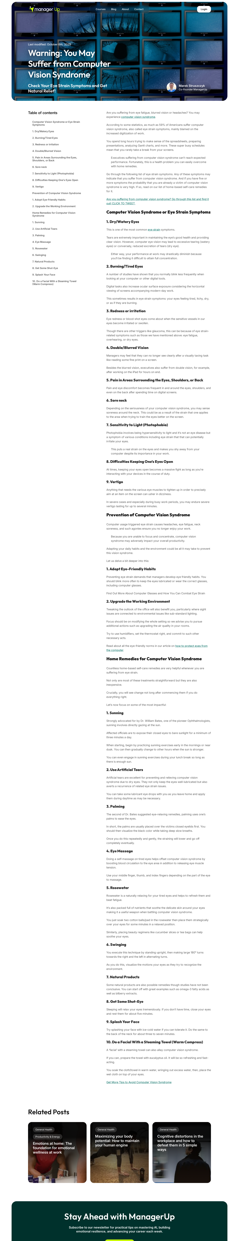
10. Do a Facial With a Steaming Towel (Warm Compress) (54, 283)
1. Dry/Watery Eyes (43, 131)
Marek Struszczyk (192, 86)
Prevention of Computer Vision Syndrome (56, 193)
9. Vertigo (38, 186)
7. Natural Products (43, 261)
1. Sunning (38, 222)
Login (204, 9)
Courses (101, 9)
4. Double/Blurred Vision (46, 150)
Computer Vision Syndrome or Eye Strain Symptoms (56, 123)
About (125, 9)
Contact (138, 9)
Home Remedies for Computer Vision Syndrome (53, 214)
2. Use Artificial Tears (44, 228)
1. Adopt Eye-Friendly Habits (49, 199)
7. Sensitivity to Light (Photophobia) (53, 173)
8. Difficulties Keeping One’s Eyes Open (55, 180)
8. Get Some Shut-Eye (45, 268)
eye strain (154, 229)
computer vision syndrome (138, 116)
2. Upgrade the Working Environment (54, 206)
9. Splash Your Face (43, 274)
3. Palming (38, 235)
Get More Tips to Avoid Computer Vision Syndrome (138, 1082)
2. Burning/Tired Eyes (45, 137)
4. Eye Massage (41, 241)
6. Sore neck (39, 166)
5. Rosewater (40, 248)
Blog (113, 9)
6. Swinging (39, 254)
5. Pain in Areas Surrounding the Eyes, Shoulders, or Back (54, 159)
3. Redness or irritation (45, 144)
